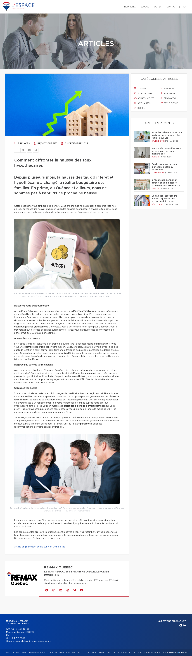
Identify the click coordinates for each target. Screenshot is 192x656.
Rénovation (169, 98)
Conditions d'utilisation (148, 653)
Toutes (140, 88)
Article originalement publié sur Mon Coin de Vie (39, 547)
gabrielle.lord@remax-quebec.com (33, 641)
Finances (22, 144)
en (184, 7)
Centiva (183, 652)
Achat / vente (144, 98)
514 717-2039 (18, 638)
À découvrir (143, 93)
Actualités (142, 103)
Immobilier (168, 93)
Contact (171, 7)
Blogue (145, 7)
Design (139, 108)
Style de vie (169, 103)
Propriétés (129, 7)
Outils (158, 7)
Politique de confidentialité (121, 653)
